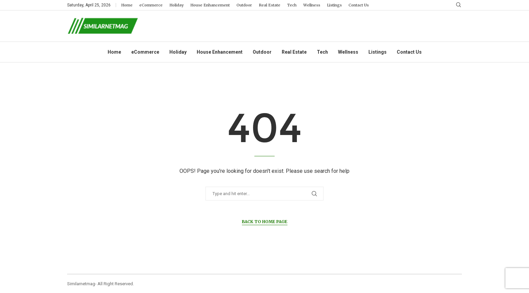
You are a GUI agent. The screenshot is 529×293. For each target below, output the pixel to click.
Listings (334, 5)
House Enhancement (210, 5)
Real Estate (269, 5)
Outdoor (244, 5)
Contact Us (359, 5)
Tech (292, 5)
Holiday (176, 5)
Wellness (311, 5)
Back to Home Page (264, 221)
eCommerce (151, 5)
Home (127, 5)
